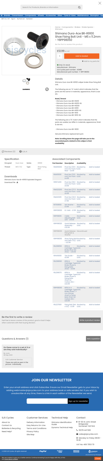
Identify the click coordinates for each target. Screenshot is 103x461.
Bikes (60, 15)
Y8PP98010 (57, 216)
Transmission (17, 15)
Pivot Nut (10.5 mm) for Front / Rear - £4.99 (71, 169)
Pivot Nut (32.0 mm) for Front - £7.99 (71, 199)
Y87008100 (57, 205)
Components (30, 15)
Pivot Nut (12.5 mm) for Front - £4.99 (71, 176)
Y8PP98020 (57, 223)
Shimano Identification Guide (62, 423)
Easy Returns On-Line (36, 425)
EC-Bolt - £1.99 (70, 210)
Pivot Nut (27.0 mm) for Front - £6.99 (71, 191)
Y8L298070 (57, 272)
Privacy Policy (33, 431)
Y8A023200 (57, 189)
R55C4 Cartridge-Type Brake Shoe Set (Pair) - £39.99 (71, 249)
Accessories (51, 15)
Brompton (94, 15)
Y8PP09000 (57, 210)
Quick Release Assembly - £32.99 (70, 225)
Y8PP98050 (57, 238)
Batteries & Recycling (11, 428)
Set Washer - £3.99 (70, 206)
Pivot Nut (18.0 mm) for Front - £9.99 (71, 184)
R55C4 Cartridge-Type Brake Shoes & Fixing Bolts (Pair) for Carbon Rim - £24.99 (71, 278)
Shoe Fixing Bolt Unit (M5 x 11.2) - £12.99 (71, 240)
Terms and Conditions (36, 428)
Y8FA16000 (57, 256)
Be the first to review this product (68, 44)
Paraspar (98, 455)
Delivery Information (36, 422)
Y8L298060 (57, 261)
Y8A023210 (57, 197)
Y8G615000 (57, 167)
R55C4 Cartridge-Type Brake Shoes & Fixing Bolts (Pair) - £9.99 (71, 265)
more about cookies (11, 459)
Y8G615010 (57, 174)
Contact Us (7, 425)
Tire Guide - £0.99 (69, 257)
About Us (6, 422)
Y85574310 (57, 182)
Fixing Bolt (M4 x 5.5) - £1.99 (70, 305)
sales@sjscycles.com (88, 434)
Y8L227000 (57, 304)
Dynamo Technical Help (62, 427)
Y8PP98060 (57, 288)
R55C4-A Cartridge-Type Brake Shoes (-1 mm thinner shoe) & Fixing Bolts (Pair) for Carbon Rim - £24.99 (71, 294)
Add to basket (94, 167)
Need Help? (7, 431)
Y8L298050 (57, 246)
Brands (7, 15)
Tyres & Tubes (70, 15)
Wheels (41, 15)
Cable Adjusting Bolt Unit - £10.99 (70, 218)
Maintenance (83, 15)
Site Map (30, 434)
